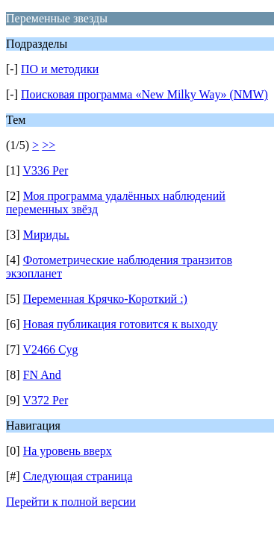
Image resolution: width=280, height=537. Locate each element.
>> (48, 145)
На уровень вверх (67, 451)
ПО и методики (60, 69)
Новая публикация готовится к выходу (120, 324)
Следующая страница (78, 476)
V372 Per (45, 400)
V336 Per (45, 170)
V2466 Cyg (50, 349)
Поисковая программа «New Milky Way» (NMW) (144, 94)
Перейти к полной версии (71, 501)
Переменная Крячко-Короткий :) (105, 298)
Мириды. (46, 234)
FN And (42, 374)
